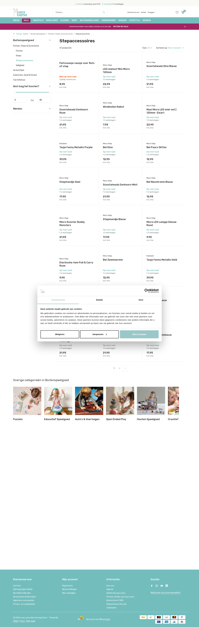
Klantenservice (133, 12)
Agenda (109, 589)
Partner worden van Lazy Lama (120, 597)
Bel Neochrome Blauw (159, 181)
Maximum (44, 100)
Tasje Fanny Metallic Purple (76, 147)
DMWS (16, 621)
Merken (147, 20)
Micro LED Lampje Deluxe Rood (161, 223)
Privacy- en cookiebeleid (24, 604)
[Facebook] (152, 586)
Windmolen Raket (113, 106)
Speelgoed (52, 20)
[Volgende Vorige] (125, 368)
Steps (18, 55)
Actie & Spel (18, 70)
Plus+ (22, 621)
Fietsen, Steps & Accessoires (61, 34)
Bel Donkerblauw (156, 300)
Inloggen (151, 12)
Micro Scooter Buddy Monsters (72, 223)
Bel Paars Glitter (156, 147)
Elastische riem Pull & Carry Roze (76, 264)
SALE (26, 20)
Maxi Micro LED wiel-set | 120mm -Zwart (161, 111)
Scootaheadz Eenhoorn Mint (120, 184)
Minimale (19, 100)
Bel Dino (108, 147)
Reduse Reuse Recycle (116, 604)
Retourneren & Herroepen (24, 597)
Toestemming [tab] (58, 300)
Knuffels (38, 20)
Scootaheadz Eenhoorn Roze (73, 111)
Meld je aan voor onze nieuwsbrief (165, 592)
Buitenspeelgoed (89, 20)
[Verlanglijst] (177, 12)
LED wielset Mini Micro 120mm (116, 70)
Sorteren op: (161, 48)
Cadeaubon (111, 608)
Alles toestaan (139, 334)
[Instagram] (157, 586)
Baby (74, 20)
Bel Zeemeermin (113, 259)
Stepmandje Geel (69, 181)
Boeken (122, 20)
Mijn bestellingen (69, 589)
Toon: (144, 48)
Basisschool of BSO (115, 600)
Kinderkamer (109, 20)
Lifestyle (134, 20)
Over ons (110, 586)
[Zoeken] (80, 12)
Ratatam (63, 143)
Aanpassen (99, 334)
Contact (17, 586)
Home (26, 34)
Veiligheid (20, 65)
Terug (17, 34)
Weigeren (59, 334)
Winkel (143, 12)
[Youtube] (162, 586)
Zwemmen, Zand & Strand (25, 75)
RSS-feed (30, 621)
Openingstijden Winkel (22, 589)
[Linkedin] (167, 586)
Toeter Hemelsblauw (159, 334)
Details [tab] (99, 300)
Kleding (65, 20)
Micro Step (107, 65)
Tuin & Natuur (19, 80)
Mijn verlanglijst (69, 593)
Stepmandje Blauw (114, 219)
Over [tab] (141, 300)
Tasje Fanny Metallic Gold (161, 259)
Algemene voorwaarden (23, 600)
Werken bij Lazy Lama (115, 593)
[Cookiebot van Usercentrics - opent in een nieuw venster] (146, 291)
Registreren (67, 586)
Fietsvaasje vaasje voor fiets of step (77, 65)
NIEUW (16, 20)
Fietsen (19, 51)
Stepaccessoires (24, 60)
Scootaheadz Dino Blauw (161, 66)
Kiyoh (107, 619)
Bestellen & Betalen (22, 593)
